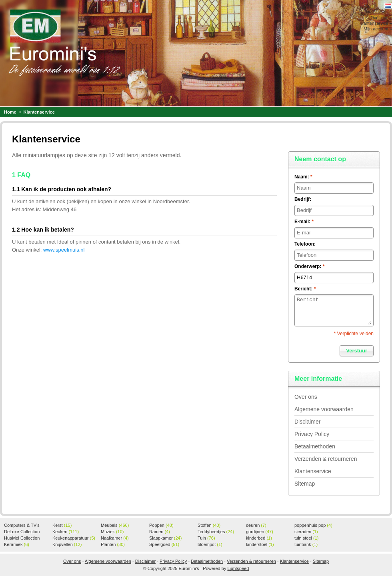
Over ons (305, 397)
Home (10, 112)
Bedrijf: (302, 199)
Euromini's (106, 53)
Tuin (206, 538)
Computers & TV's (22, 525)
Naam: (303, 177)
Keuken (65, 531)
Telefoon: (305, 244)
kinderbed (259, 538)
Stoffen (209, 525)
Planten (113, 544)
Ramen (159, 531)
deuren (256, 525)
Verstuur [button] (356, 351)
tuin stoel (306, 538)
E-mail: (304, 221)
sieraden (306, 531)
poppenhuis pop (313, 525)
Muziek (112, 531)
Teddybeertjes (216, 531)
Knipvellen (67, 544)
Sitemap (304, 483)
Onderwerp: (309, 266)
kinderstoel (260, 544)
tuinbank (306, 544)
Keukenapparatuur (73, 538)
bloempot (210, 544)
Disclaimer (307, 421)
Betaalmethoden (314, 446)
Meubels (115, 525)
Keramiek (16, 544)
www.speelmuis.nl (63, 250)
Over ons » (381, 17)
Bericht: (305, 289)
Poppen (161, 525)
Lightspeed (238, 568)
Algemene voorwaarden (324, 409)
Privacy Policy (311, 434)
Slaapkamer (165, 538)
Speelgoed (164, 544)
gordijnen (259, 531)
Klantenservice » (376, 23)
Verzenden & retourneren (325, 459)
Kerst (62, 525)
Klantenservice (39, 112)
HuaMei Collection (22, 538)
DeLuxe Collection (22, 532)
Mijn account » (378, 28)
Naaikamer (115, 538)
